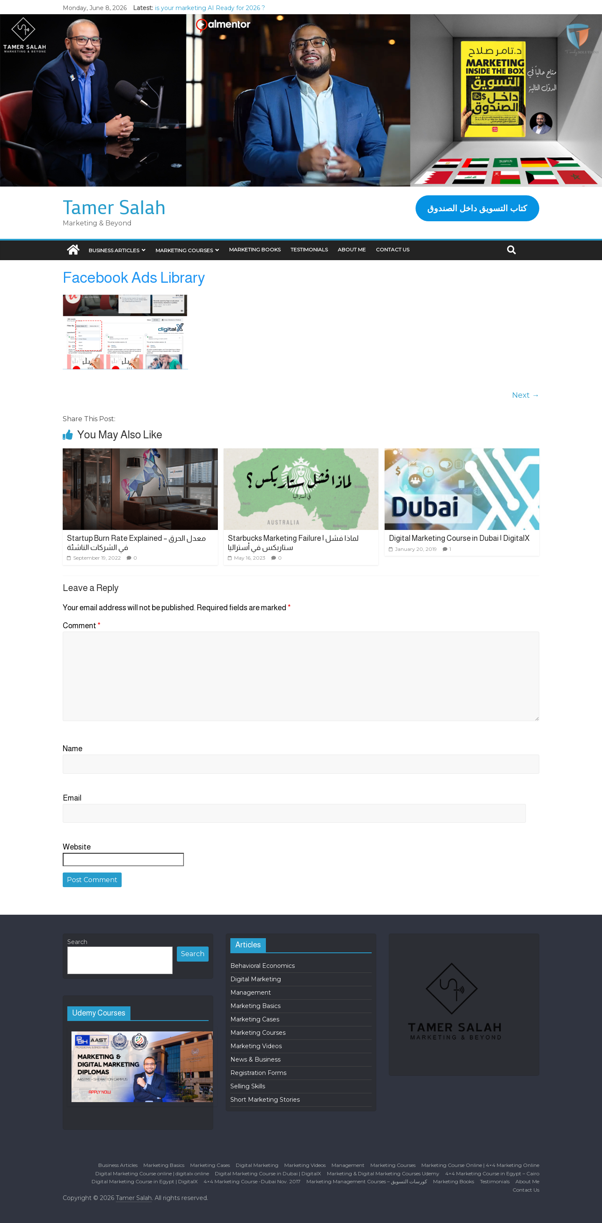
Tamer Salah (114, 206)
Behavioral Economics (262, 966)
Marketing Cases (254, 1019)
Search (77, 942)
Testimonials (309, 249)
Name (72, 749)
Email (72, 798)
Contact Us (392, 249)
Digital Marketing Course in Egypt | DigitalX (145, 1181)
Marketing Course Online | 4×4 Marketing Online (480, 1165)
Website (77, 847)
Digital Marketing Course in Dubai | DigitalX (459, 538)
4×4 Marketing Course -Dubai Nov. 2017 (252, 1181)
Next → (525, 395)
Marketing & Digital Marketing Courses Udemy (383, 1173)
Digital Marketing (255, 979)
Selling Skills (247, 1086)
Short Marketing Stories (265, 1099)
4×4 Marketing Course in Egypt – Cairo (492, 1173)
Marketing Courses (184, 250)
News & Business (255, 1059)
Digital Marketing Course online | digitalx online (152, 1173)
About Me (352, 249)
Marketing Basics (255, 1006)
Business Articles (114, 250)
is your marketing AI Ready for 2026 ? (210, 8)
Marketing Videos (256, 1046)
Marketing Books (255, 249)
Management (250, 992)
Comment (82, 626)
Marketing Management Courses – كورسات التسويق (366, 1181)
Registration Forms (258, 1073)
